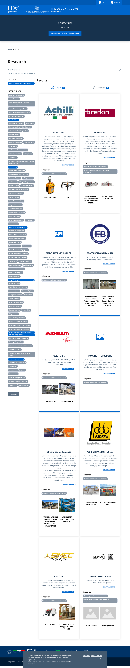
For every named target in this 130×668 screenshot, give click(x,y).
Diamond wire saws (14, 178)
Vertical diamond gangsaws (16, 370)
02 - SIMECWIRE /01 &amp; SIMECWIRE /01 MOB (67, 628)
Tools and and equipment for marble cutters (19, 355)
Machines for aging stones (16, 231)
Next (78, 188)
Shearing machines (14, 310)
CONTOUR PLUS (50, 403)
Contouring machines (14, 154)
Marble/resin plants (14, 242)
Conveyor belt (28, 154)
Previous (40, 188)
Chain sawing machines (15, 139)
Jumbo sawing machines (15, 220)
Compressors (13, 146)
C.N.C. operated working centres (18, 131)
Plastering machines (25, 262)
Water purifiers (13, 374)
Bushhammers (26, 127)
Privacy (86, 656)
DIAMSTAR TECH (67, 403)
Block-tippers (30, 123)
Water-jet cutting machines (16, 378)
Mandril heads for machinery (17, 235)
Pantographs (13, 262)
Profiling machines (14, 277)
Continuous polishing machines (17, 150)
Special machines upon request (17, 322)
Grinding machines (14, 217)
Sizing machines (13, 314)
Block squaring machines (16, 123)
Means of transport (14, 246)
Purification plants (14, 284)
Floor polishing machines (16, 201)
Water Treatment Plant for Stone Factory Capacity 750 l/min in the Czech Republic (91, 302)
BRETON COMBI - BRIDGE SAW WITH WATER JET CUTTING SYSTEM (91, 200)
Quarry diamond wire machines (17, 287)
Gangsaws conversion (15, 205)
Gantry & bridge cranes (15, 209)
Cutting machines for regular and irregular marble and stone (21, 163)
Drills (12, 182)
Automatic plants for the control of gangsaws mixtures (18, 104)
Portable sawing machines (16, 269)
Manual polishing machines (16, 239)
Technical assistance (14, 350)
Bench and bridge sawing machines (19, 113)
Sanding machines (14, 299)
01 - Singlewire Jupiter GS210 (91, 505)
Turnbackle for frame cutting (17, 363)
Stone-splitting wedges (15, 342)
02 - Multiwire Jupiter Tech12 (108, 505)
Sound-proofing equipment (16, 318)
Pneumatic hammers (14, 265)
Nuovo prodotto (91, 628)
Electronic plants (13, 186)
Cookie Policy (96, 656)
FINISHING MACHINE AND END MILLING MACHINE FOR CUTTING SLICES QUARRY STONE (50, 523)
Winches (12, 386)
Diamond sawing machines (16, 171)
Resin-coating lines (27, 291)
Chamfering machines (15, 143)
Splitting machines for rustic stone (18, 329)
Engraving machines (27, 186)
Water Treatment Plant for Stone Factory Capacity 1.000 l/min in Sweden (108, 302)
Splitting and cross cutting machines (19, 326)
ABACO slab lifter (50, 198)
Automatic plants (13, 99)
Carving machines (13, 135)
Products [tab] (101, 88)
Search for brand (15, 70)
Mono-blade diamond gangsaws (18, 250)
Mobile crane (27, 246)
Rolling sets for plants (15, 295)
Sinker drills (26, 310)
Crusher (12, 158)
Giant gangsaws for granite (16, 213)
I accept (99, 658)
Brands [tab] (58, 88)
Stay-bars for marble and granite (18, 338)
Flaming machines (14, 197)
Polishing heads (28, 265)
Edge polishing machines (26, 182)
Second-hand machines (15, 303)
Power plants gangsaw (15, 273)
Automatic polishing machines (17, 109)
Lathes (30, 220)
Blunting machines (14, 127)
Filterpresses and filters (15, 194)
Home (10, 49)
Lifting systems (13, 224)
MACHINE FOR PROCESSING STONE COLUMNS (67, 521)
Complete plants (29, 143)
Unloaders (13, 366)
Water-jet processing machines (17, 382)
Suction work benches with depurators (20, 346)
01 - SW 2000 (50, 626)
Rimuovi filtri (13, 394)
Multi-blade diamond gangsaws (18, 254)
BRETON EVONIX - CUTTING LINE (108, 198)
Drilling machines (28, 178)
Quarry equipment (14, 291)
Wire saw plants (24, 386)
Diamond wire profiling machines (18, 174)
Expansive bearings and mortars (18, 190)
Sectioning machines (14, 307)
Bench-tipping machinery (16, 117)
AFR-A (67, 198)
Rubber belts (28, 295)
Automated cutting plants (16, 95)
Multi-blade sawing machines (17, 258)
